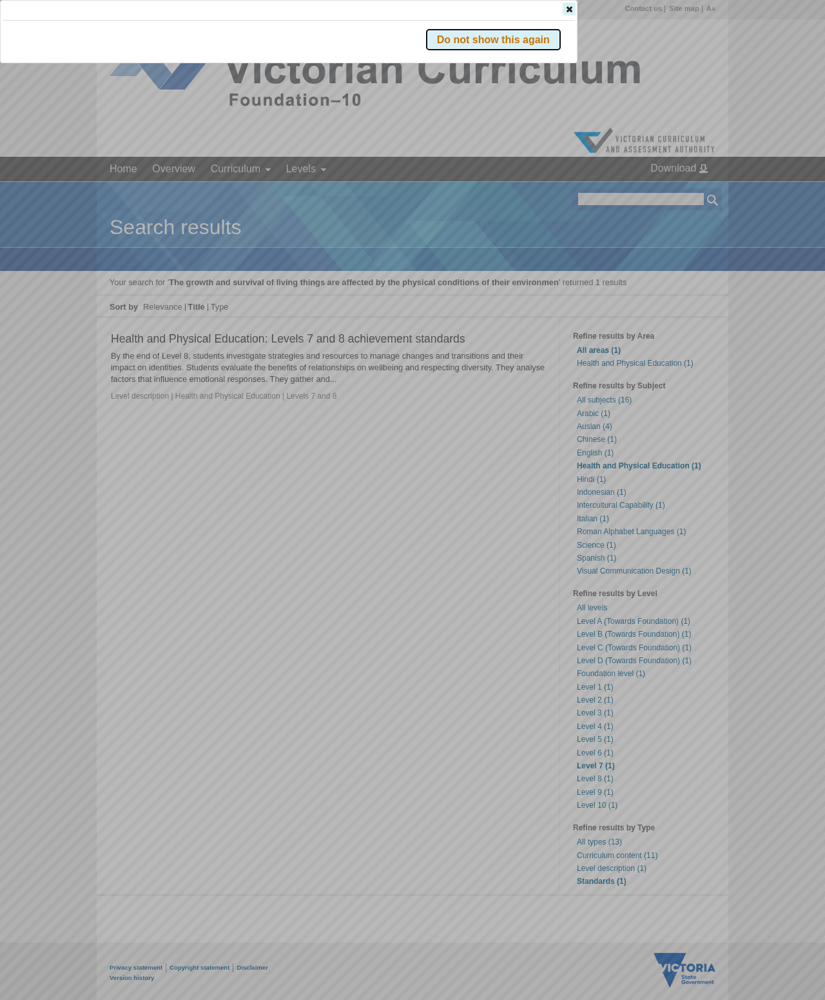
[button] (690, 192)
